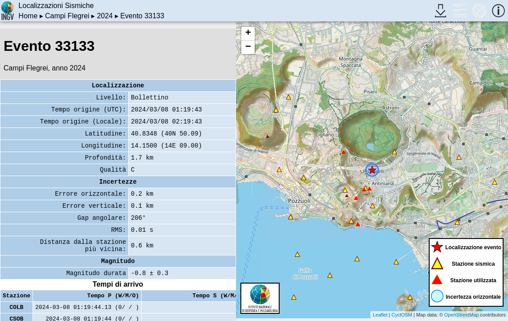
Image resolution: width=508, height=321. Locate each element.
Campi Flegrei (67, 16)
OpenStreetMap (461, 314)
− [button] (248, 47)
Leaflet (380, 314)
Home (28, 16)
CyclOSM (401, 314)
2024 (105, 16)
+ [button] (248, 33)
